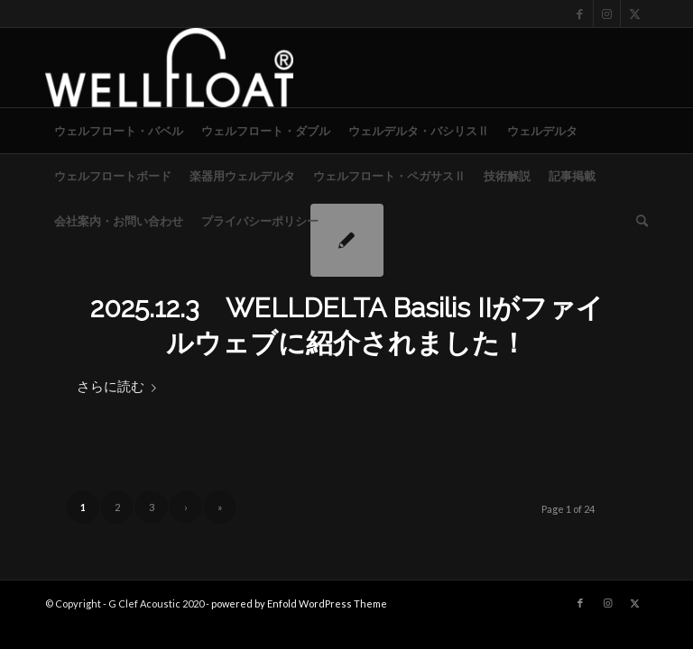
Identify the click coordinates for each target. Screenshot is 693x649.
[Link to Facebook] (580, 13)
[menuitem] (118, 130)
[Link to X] (634, 13)
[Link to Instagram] (607, 13)
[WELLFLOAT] (169, 67)
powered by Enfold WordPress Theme (299, 603)
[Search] (637, 220)
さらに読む (120, 386)
